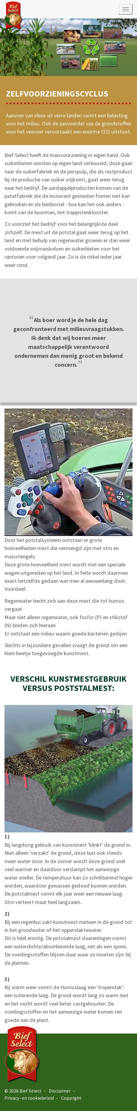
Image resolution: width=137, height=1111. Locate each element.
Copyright (71, 1098)
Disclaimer (60, 1091)
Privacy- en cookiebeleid (29, 1098)
